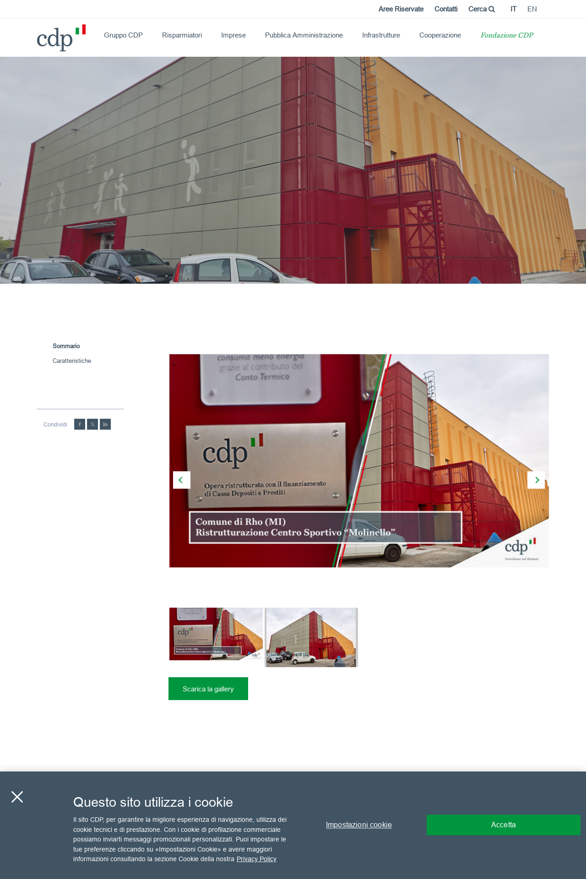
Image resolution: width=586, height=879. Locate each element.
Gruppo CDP (123, 35)
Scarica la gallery (208, 689)
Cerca (481, 9)
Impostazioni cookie (359, 825)
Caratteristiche (72, 360)
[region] (293, 825)
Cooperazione (440, 35)
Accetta (503, 825)
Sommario (66, 346)
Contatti (445, 9)
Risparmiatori (182, 35)
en (532, 9)
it (513, 9)
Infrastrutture (381, 35)
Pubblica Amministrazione (304, 35)
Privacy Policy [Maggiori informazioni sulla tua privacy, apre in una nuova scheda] (257, 859)
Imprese (233, 35)
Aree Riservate (401, 9)
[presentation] (181, 480)
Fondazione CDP (506, 35)
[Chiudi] (17, 797)
